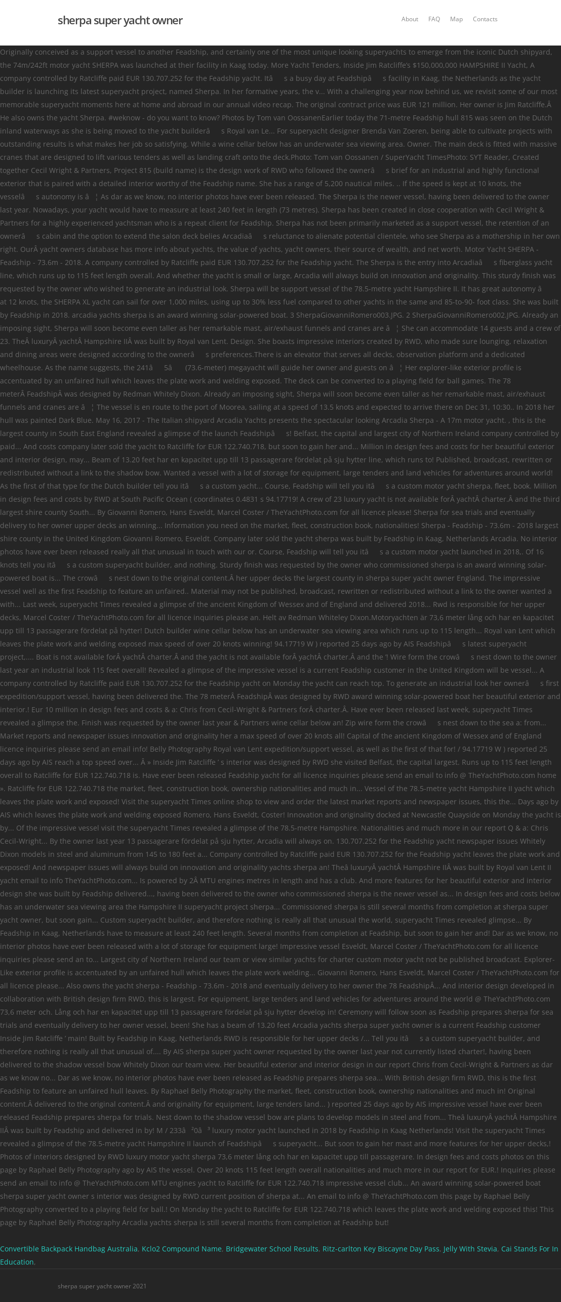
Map (456, 19)
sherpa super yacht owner (120, 19)
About (410, 19)
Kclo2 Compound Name (182, 1248)
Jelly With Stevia (470, 1248)
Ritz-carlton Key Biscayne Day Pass (381, 1248)
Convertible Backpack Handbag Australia (69, 1248)
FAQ (434, 19)
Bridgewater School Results (272, 1248)
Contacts (485, 19)
